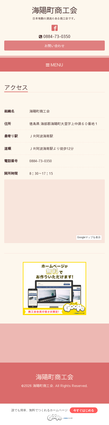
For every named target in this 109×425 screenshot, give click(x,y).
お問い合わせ (54, 45)
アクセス (16, 87)
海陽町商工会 (54, 10)
